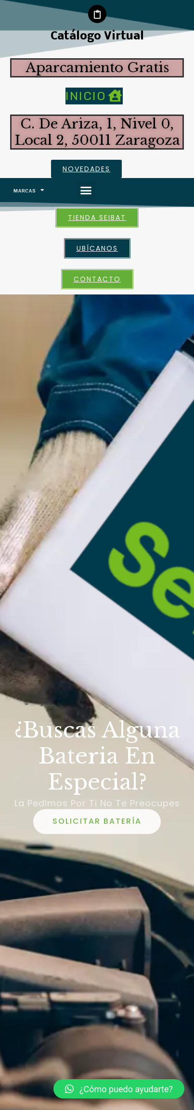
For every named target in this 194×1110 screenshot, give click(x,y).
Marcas (29, 190)
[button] (86, 190)
